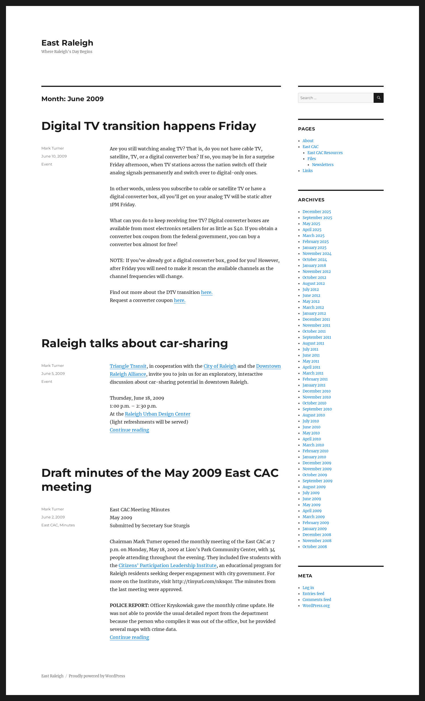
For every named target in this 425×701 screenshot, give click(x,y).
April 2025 (312, 229)
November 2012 (317, 271)
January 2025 (315, 247)
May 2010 (311, 433)
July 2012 (311, 289)
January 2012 (314, 313)
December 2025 (317, 211)
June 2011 (311, 355)
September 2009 (318, 481)
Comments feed (317, 599)
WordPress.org (316, 605)
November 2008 (317, 540)
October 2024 (315, 259)
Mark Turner (52, 148)
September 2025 (317, 217)
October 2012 (314, 277)
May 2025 (311, 223)
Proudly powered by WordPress (97, 676)
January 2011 (314, 385)
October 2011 (314, 331)
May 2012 (311, 301)
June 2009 (312, 498)
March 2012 (313, 307)
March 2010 (313, 445)
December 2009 (317, 463)
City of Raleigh (220, 366)
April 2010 (312, 439)
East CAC (49, 525)
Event (46, 164)
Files (311, 158)
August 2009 (314, 487)
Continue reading (129, 430)
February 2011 (315, 379)
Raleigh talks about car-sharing (134, 343)
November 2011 (316, 325)
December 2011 (316, 319)
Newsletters (323, 164)
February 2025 (316, 241)
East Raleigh (67, 43)
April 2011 (311, 367)
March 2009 (314, 516)
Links (308, 170)
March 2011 (313, 373)
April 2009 (312, 510)
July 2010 (311, 421)
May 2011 (311, 361)
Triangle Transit (128, 366)
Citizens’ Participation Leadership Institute (167, 565)
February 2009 (316, 522)
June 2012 (311, 295)
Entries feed (313, 593)
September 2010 (317, 409)
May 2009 (312, 504)
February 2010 (315, 451)
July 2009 (311, 493)
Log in (308, 587)
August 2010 (314, 415)
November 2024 (317, 253)
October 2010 (314, 403)
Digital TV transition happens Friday (148, 126)
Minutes (67, 525)
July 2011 (310, 349)
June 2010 (311, 427)
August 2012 (314, 283)
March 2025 (314, 235)
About (308, 140)
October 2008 (315, 546)
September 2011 (317, 337)
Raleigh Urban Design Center (157, 414)
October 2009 (315, 475)
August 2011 (313, 343)
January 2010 (314, 457)
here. (206, 292)
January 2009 (315, 528)
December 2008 (317, 534)
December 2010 (317, 391)
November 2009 (317, 469)
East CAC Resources (325, 152)
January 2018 (314, 265)
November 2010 (317, 397)
